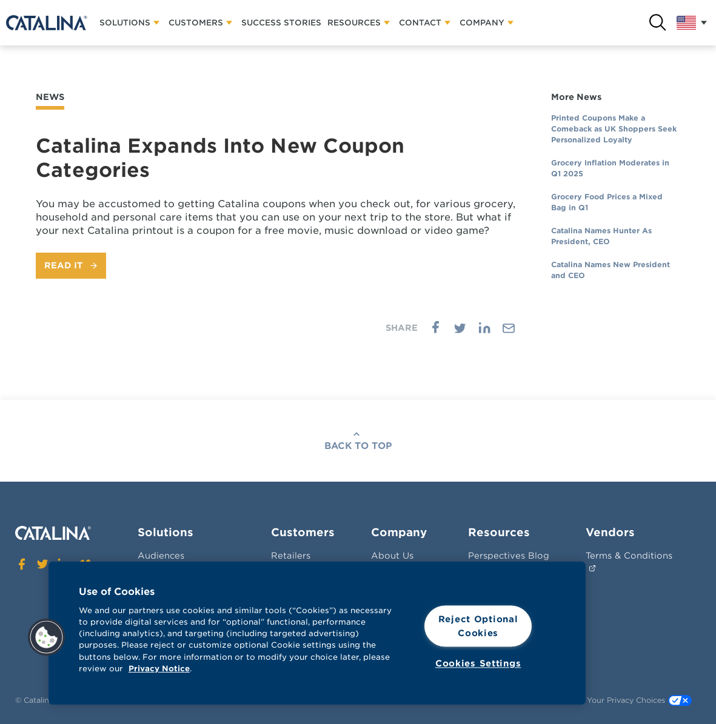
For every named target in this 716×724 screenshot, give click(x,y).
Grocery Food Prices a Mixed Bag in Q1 (607, 202)
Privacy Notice (159, 668)
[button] (46, 637)
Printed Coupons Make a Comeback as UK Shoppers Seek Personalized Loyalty (614, 128)
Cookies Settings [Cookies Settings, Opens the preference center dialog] (478, 664)
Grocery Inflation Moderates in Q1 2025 (610, 168)
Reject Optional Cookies (478, 626)
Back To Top (358, 445)
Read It (63, 265)
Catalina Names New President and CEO (610, 270)
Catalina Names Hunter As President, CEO (601, 236)
